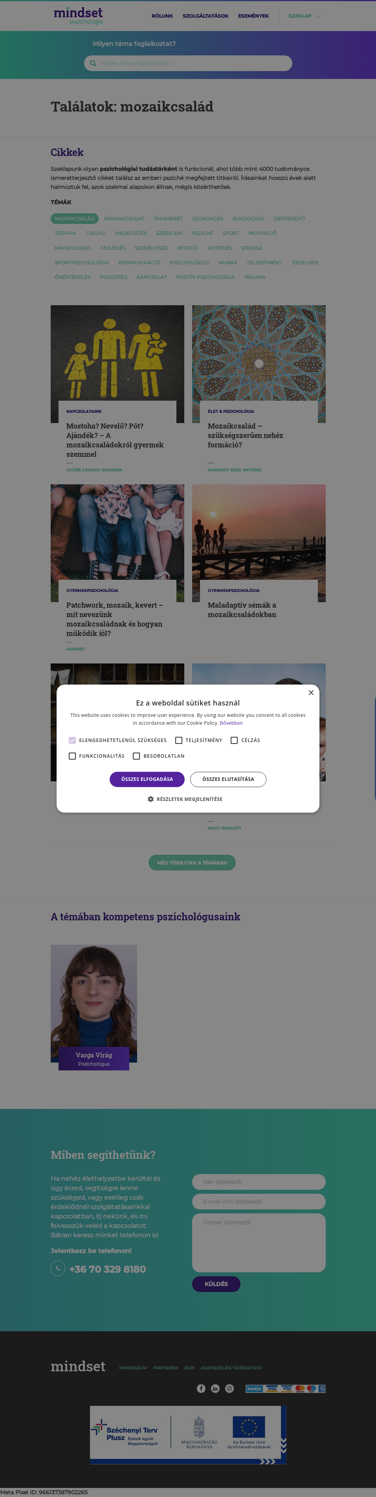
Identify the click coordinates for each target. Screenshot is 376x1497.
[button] (188, 799)
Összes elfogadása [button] (147, 779)
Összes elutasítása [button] (228, 779)
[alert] (188, 748)
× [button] (311, 693)
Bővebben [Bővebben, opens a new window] (231, 723)
